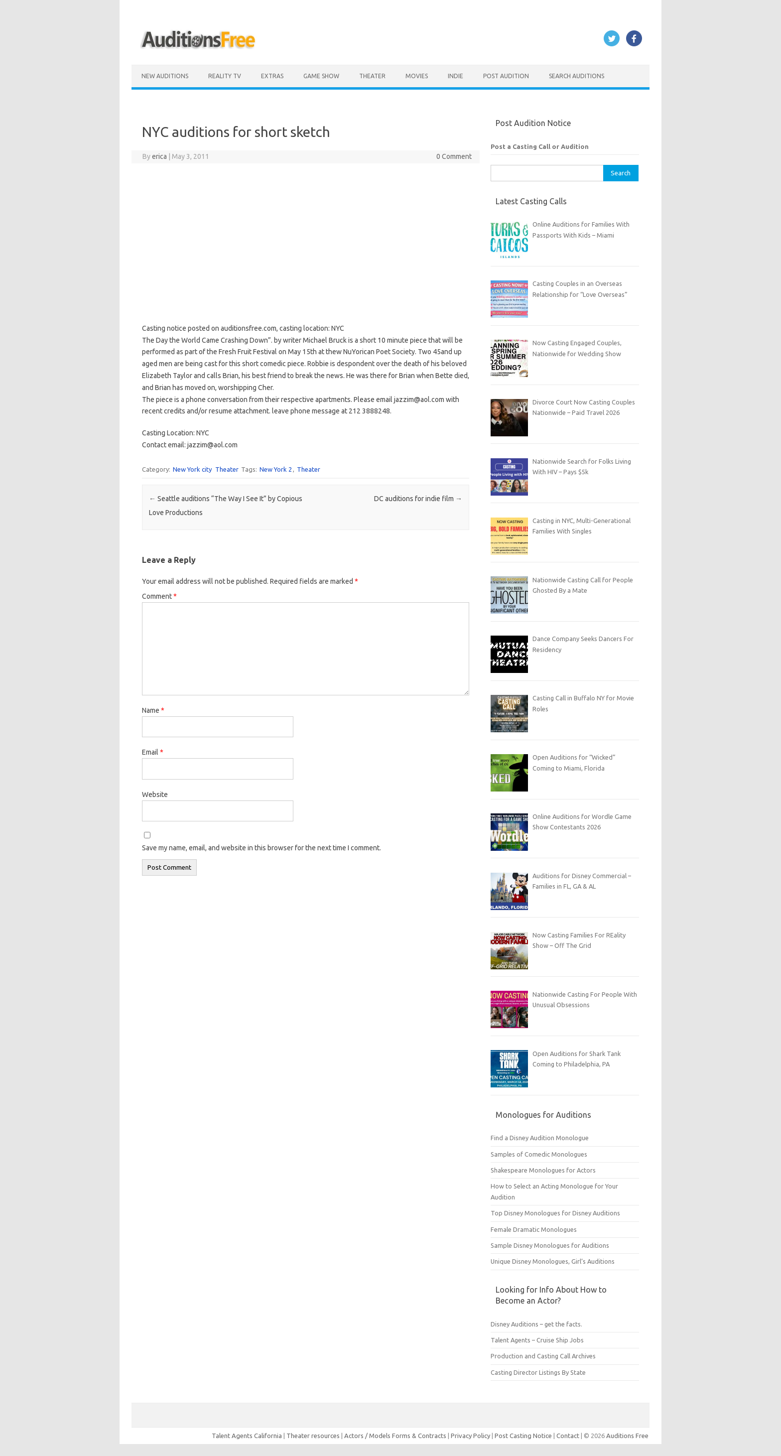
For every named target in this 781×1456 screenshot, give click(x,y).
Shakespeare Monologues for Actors (543, 1170)
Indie (455, 76)
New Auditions (164, 76)
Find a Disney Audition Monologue (540, 1137)
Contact (568, 1435)
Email (152, 752)
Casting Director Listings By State (538, 1372)
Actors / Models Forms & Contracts (395, 1435)
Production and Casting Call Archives (543, 1355)
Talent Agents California (247, 1435)
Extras (272, 76)
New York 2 (276, 469)
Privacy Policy (471, 1435)
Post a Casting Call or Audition (540, 146)
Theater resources (313, 1435)
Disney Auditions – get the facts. (536, 1324)
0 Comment (454, 156)
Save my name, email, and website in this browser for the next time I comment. (261, 848)
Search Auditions (576, 76)
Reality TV (224, 76)
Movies (416, 76)
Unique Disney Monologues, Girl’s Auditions (553, 1261)
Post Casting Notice (523, 1435)
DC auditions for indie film (418, 499)
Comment (159, 596)
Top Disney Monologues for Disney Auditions (555, 1212)
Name (153, 710)
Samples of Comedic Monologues (539, 1154)
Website (155, 794)
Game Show (321, 76)
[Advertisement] (305, 243)
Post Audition (506, 76)
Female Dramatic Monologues (534, 1229)
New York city (192, 469)
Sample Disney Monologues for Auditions (550, 1245)
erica (159, 156)
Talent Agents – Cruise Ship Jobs (537, 1339)
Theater (372, 76)
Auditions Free (627, 1435)
